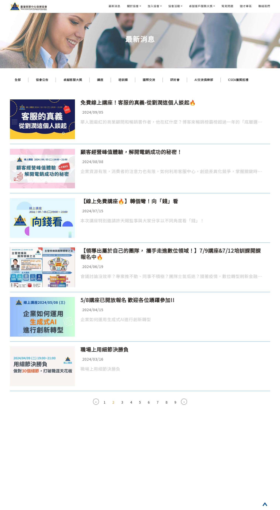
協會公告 (42, 79)
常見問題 (227, 6)
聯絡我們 (264, 6)
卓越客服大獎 (72, 79)
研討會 (175, 79)
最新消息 (114, 6)
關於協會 (133, 6)
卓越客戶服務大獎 (201, 6)
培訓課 (123, 79)
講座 (100, 79)
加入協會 (153, 6)
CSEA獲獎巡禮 (238, 79)
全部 (18, 79)
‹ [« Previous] (96, 401)
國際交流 (149, 79)
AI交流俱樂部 (204, 79)
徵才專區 (246, 6)
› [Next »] (184, 401)
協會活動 (174, 6)
